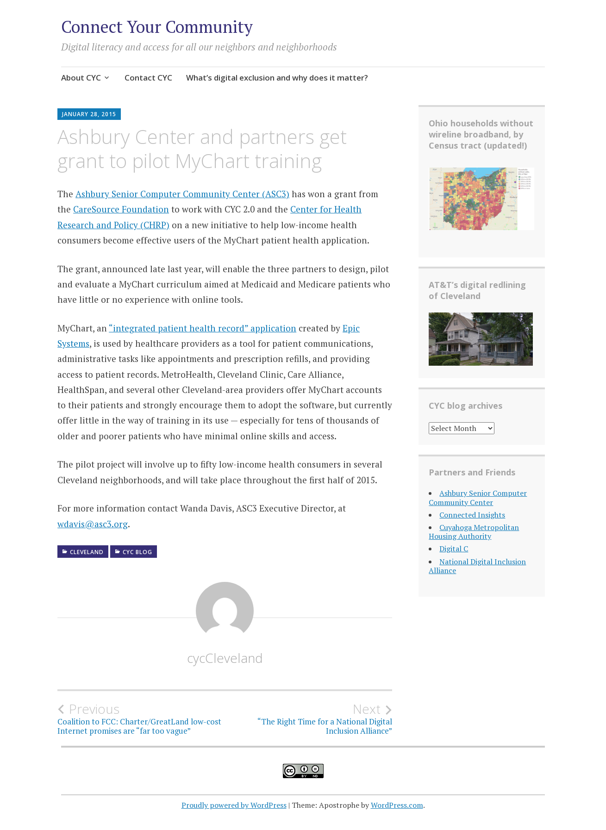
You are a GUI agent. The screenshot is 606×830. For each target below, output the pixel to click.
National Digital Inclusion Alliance (477, 565)
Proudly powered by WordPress (234, 805)
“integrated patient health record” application (202, 328)
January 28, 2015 (89, 114)
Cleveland (87, 552)
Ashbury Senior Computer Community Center (478, 497)
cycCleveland (225, 658)
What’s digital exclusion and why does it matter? (277, 77)
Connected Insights (472, 515)
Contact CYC (148, 77)
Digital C (453, 548)
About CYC (81, 77)
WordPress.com (397, 805)
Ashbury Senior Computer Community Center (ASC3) (182, 194)
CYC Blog (137, 552)
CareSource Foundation (121, 209)
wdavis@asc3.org (92, 524)
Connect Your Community (157, 26)
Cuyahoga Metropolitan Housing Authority (474, 531)
